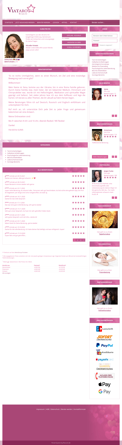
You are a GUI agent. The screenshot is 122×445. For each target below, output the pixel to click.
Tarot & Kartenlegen (99, 60)
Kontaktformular (80, 409)
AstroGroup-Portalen (21, 252)
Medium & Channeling (100, 66)
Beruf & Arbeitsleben (99, 71)
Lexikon (56, 22)
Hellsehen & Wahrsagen (100, 62)
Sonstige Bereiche (98, 75)
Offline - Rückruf (74, 35)
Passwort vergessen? (106, 45)
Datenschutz (55, 409)
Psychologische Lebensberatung (103, 68)
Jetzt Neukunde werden (25, 22)
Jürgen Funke (108, 171)
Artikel (64, 22)
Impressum (40, 409)
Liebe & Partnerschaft (99, 73)
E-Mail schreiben (74, 47)
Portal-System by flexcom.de (61, 443)
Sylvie (106, 89)
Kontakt (73, 22)
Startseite (9, 22)
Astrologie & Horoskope (100, 64)
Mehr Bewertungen (100, 157)
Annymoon (108, 130)
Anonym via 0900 (74, 42)
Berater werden (43, 22)
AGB (47, 409)
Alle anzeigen (6, 273)
